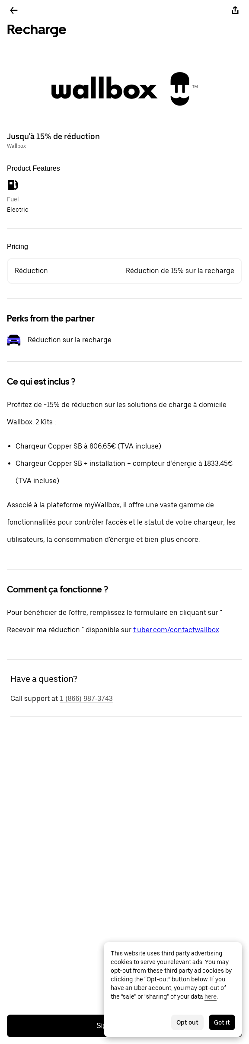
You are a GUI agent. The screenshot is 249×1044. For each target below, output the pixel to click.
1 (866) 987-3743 (86, 698)
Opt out (187, 1022)
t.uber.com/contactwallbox (176, 630)
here (210, 996)
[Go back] (13, 10)
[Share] (235, 10)
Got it (222, 1022)
